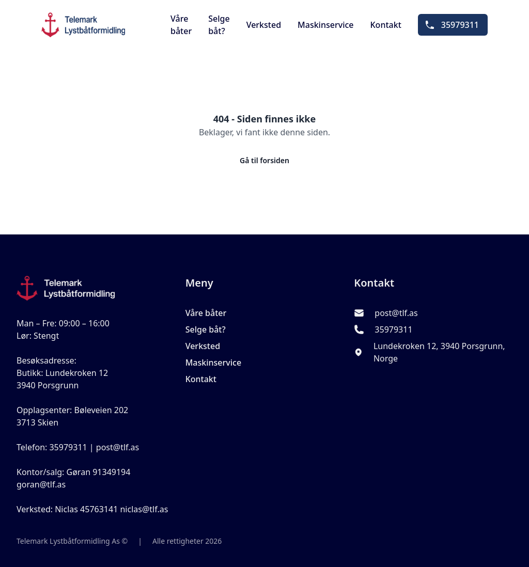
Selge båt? (218, 25)
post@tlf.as (396, 313)
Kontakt (385, 24)
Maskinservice (325, 24)
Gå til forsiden (264, 160)
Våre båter (181, 25)
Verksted (263, 24)
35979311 (452, 24)
